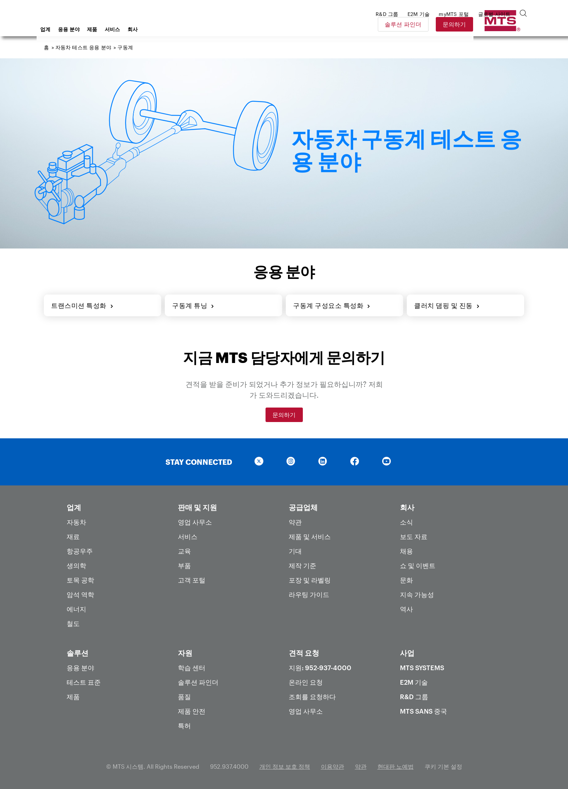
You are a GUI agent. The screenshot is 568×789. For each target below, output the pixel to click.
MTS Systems (422, 668)
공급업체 (303, 507)
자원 (185, 652)
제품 (150, 29)
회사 (190, 29)
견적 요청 (304, 652)
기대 (295, 551)
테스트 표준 (84, 682)
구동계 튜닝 (193, 305)
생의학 (76, 565)
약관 (295, 522)
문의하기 (505, 24)
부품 (184, 565)
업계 (103, 29)
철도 (73, 623)
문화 (406, 580)
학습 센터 (191, 668)
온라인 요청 (306, 682)
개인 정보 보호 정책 (284, 766)
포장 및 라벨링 (310, 580)
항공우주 (80, 551)
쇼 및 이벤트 (417, 565)
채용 (406, 551)
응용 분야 (127, 29)
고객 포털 (191, 580)
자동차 (76, 522)
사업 (407, 652)
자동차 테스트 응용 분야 (83, 47)
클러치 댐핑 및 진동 (447, 305)
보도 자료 (413, 536)
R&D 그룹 (414, 697)
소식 (406, 522)
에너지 (76, 609)
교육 (184, 551)
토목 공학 (80, 580)
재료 (73, 536)
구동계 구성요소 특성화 (332, 305)
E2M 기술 (414, 682)
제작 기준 (302, 565)
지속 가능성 (417, 594)
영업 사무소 (195, 522)
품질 (184, 697)
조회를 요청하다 (312, 697)
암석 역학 (80, 594)
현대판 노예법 (395, 766)
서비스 (170, 29)
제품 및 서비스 (310, 536)
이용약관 (332, 766)
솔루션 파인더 (454, 24)
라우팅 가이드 (309, 594)
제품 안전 (191, 711)
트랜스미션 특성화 (82, 305)
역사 (406, 609)
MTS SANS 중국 (423, 711)
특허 (184, 726)
